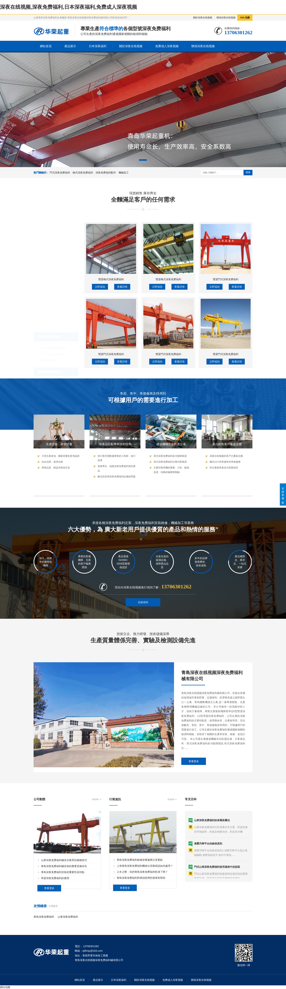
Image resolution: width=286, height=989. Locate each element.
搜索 (248, 172)
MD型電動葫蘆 (49, 362)
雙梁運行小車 (48, 304)
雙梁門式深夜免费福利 (54, 292)
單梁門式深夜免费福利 (54, 298)
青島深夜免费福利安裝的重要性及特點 (62, 915)
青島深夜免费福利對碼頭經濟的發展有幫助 (141, 920)
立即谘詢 (100, 355)
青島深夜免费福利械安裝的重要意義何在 (64, 909)
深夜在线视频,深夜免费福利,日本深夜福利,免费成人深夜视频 (68, 7)
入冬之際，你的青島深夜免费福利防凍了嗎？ (142, 914)
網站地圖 (5, 987)
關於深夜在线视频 (202, 17)
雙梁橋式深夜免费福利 (54, 333)
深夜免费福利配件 (106, 172)
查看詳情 (122, 355)
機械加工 (124, 172)
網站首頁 (46, 46)
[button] (143, 160)
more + (96, 842)
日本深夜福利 (97, 46)
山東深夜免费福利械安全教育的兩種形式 (64, 903)
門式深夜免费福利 (60, 172)
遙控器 (45, 374)
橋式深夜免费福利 (83, 172)
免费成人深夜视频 (167, 46)
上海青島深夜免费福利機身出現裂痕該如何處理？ (145, 908)
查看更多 (194, 813)
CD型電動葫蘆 (49, 356)
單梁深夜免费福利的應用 (55, 921)
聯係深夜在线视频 (226, 17)
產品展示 (70, 46)
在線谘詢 (143, 613)
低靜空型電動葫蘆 (51, 368)
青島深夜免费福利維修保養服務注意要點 (140, 902)
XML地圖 (245, 17)
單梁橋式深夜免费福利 (54, 327)
